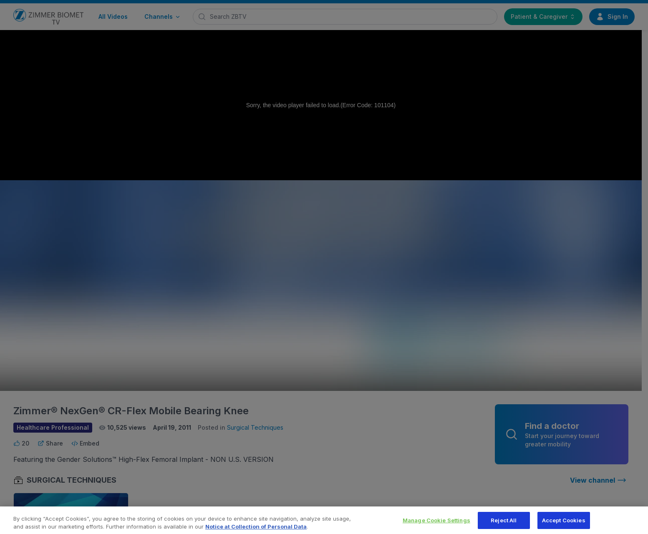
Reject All (504, 523)
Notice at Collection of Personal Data (256, 530)
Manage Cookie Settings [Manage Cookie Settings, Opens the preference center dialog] (436, 523)
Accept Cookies (563, 523)
